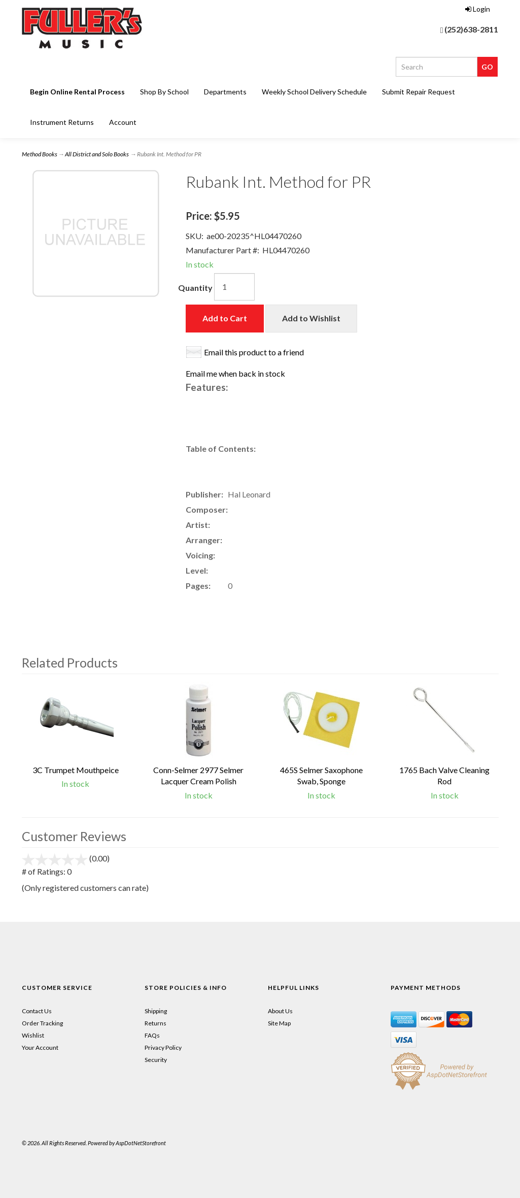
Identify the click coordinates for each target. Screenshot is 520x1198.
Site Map (279, 1023)
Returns (155, 1023)
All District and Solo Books (97, 154)
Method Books (39, 154)
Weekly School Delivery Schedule (314, 91)
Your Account (40, 1047)
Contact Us (37, 1011)
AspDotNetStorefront (141, 1143)
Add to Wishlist (311, 318)
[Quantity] (234, 287)
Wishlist (33, 1035)
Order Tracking (42, 1023)
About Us (280, 1011)
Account (122, 122)
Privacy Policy (163, 1047)
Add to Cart (224, 318)
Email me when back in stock (235, 373)
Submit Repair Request (418, 91)
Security (156, 1059)
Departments (225, 91)
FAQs (152, 1035)
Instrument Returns (62, 122)
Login (477, 9)
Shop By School (164, 91)
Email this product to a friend (254, 352)
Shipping (156, 1011)
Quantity (195, 287)
